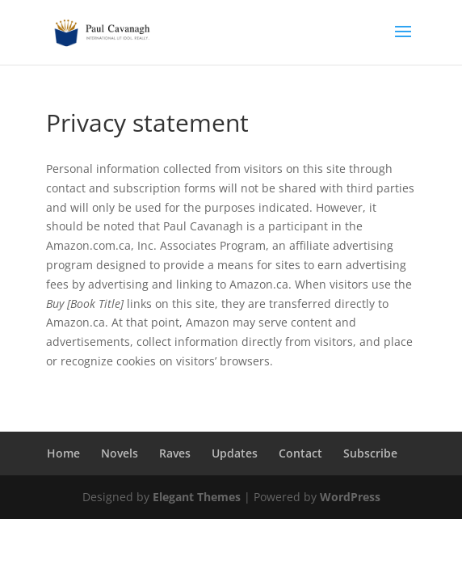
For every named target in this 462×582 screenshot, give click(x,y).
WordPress (350, 496)
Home (63, 453)
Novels (119, 453)
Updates (235, 453)
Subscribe (370, 453)
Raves (175, 453)
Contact (300, 453)
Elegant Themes (197, 496)
